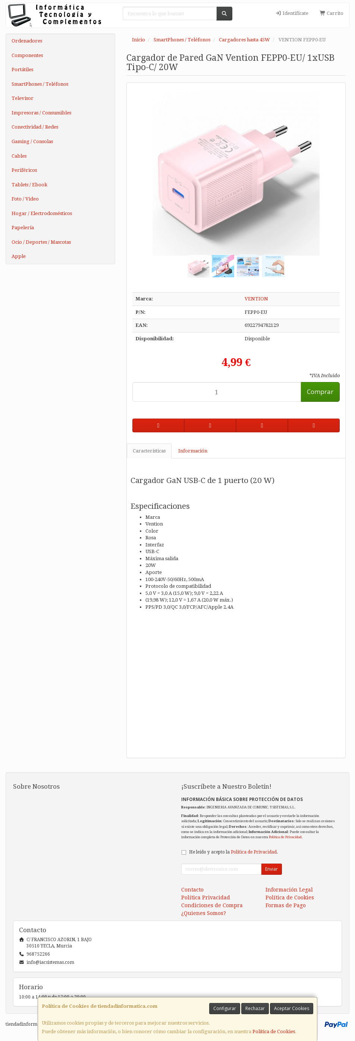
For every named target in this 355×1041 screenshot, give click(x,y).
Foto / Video (25, 199)
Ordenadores (27, 41)
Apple (19, 256)
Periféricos (24, 170)
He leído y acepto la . (233, 852)
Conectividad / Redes (35, 127)
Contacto (192, 890)
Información (192, 451)
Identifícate (291, 13)
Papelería (23, 227)
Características (149, 451)
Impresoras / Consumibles (41, 113)
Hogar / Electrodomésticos (42, 213)
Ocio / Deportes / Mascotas (41, 242)
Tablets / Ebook (29, 184)
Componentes (27, 55)
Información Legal (289, 890)
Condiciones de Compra (212, 905)
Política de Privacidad (285, 837)
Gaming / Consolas (32, 141)
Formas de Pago (286, 905)
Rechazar (255, 1008)
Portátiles (22, 69)
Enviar (271, 869)
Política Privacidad (205, 897)
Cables (19, 156)
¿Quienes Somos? (203, 913)
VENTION (256, 299)
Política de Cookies (273, 1031)
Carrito (331, 13)
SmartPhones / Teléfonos (40, 84)
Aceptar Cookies (291, 1008)
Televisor (23, 98)
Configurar (224, 1008)
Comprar (320, 391)
